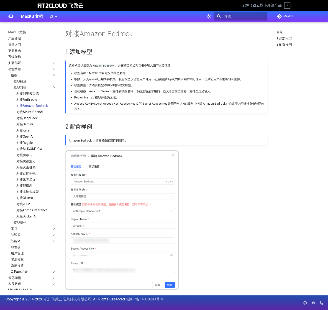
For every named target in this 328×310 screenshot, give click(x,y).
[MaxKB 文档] (10, 16)
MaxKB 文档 (17, 32)
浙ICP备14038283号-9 (144, 299)
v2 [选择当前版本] (51, 16)
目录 (280, 32)
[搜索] (240, 16)
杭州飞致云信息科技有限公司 (68, 299)
